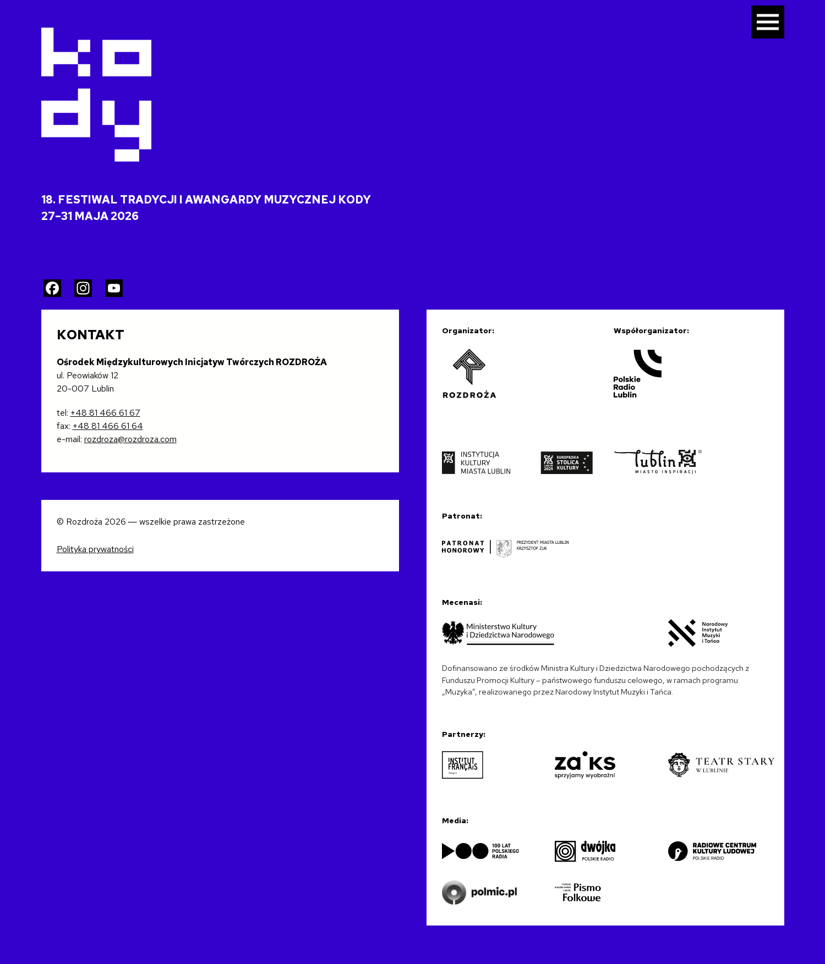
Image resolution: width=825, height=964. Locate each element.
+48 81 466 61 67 (105, 412)
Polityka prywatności (95, 549)
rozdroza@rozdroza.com (130, 439)
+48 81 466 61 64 (108, 426)
